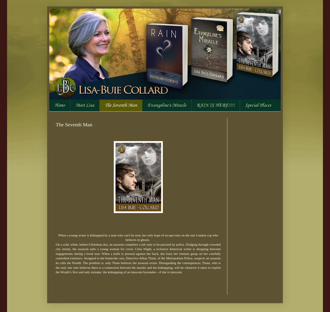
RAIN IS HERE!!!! (216, 105)
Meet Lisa (84, 105)
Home (59, 105)
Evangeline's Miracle (166, 105)
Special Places (258, 105)
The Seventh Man (121, 105)
